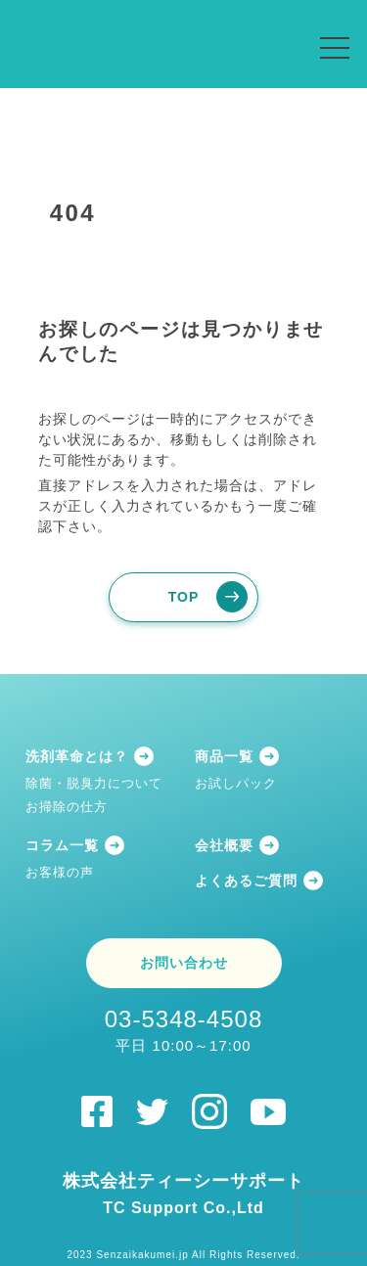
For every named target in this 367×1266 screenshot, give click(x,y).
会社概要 (224, 845)
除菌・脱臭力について (93, 783)
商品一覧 (224, 756)
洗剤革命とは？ (76, 756)
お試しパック (236, 783)
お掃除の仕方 (66, 806)
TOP (184, 597)
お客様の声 (59, 872)
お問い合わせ (184, 963)
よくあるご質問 (246, 880)
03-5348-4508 (183, 1031)
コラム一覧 (62, 845)
